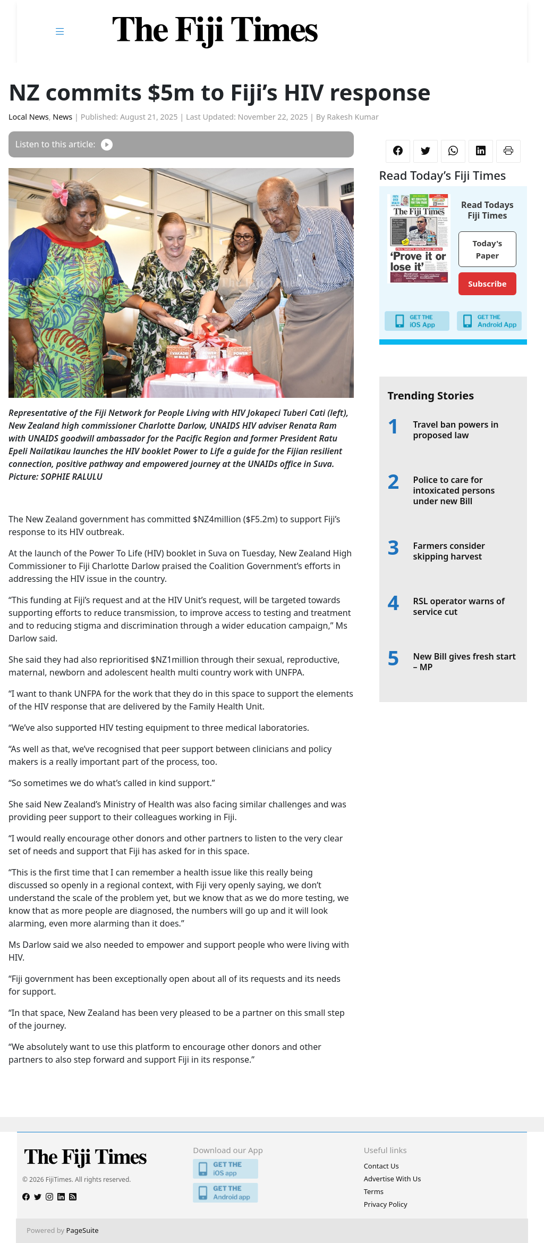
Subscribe (487, 283)
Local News (28, 117)
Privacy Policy (385, 1204)
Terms (374, 1191)
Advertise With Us (392, 1178)
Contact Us (381, 1166)
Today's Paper (488, 249)
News (62, 117)
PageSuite (82, 1230)
